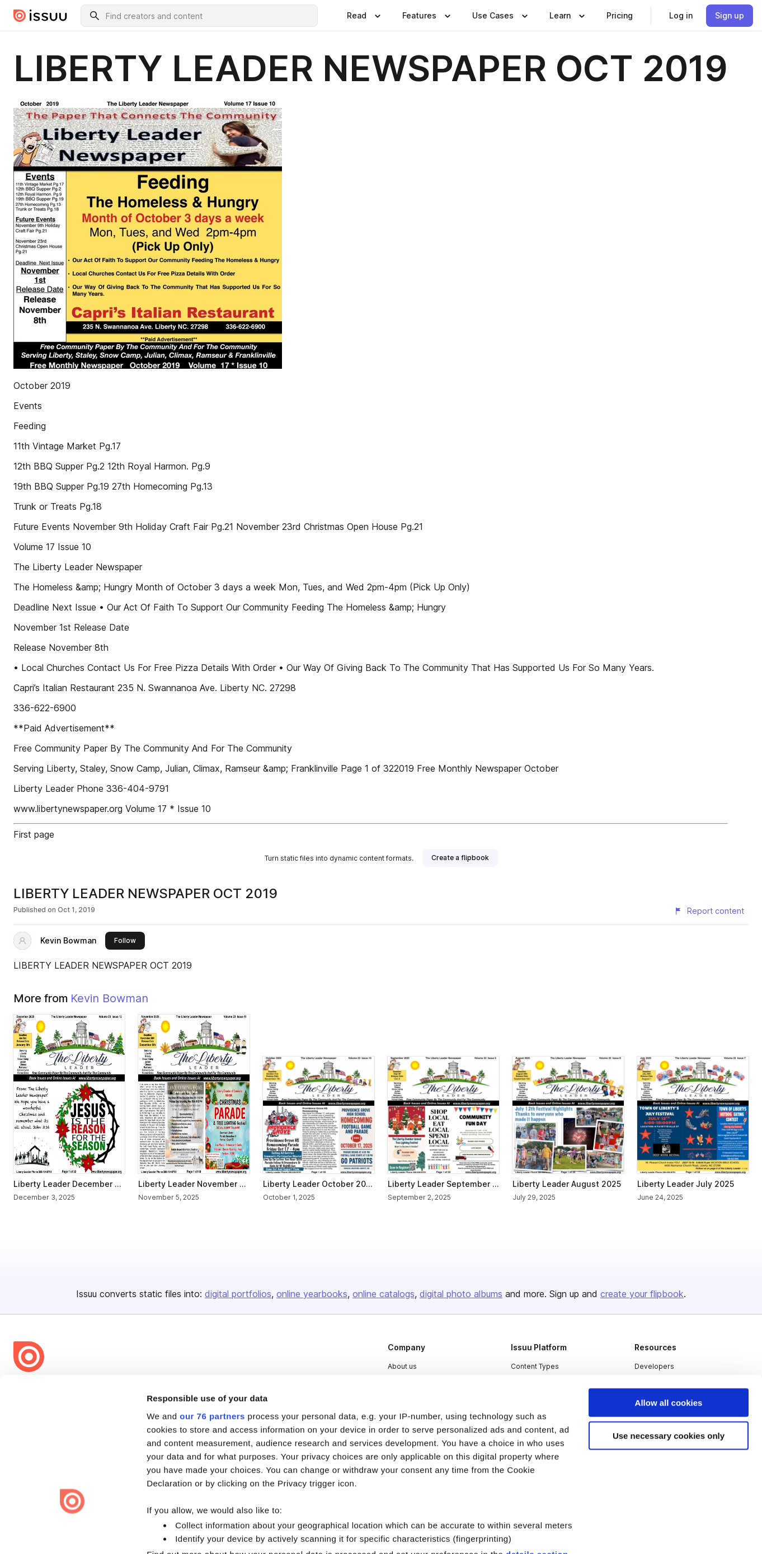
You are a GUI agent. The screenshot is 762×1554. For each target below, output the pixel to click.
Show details (173, 1532)
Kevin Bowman (68, 940)
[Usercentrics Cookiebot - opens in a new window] (72, 1532)
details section (537, 1447)
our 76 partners (212, 1308)
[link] (620, 15)
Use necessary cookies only (669, 1329)
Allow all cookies (669, 1296)
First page (33, 834)
